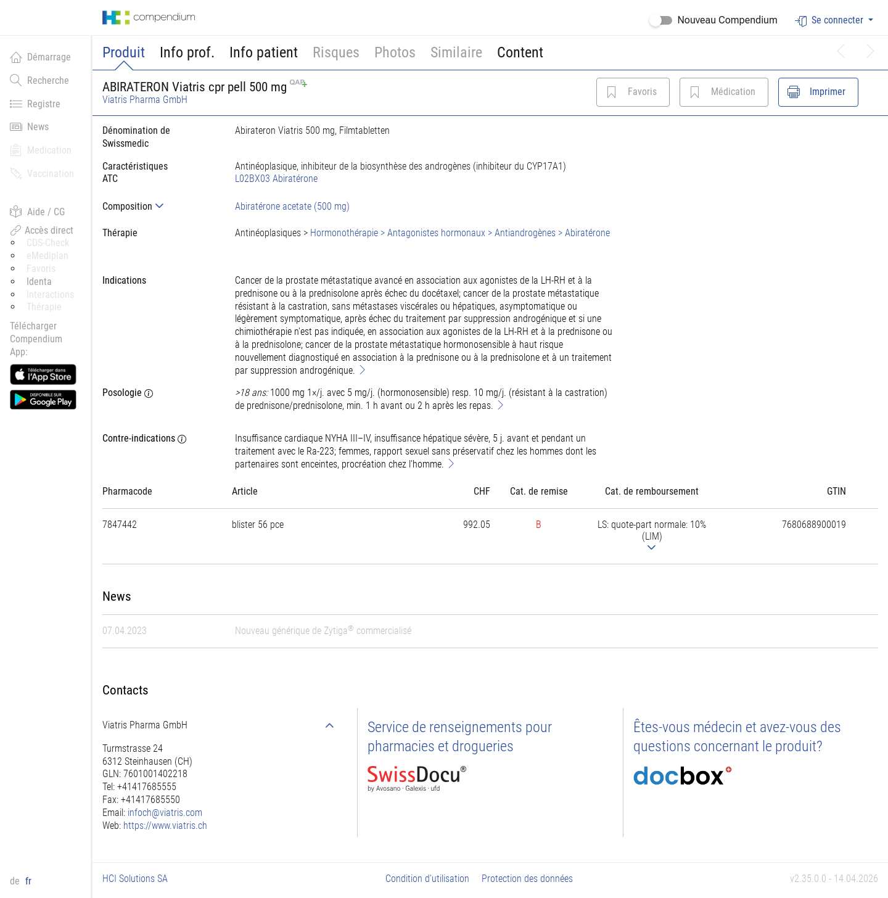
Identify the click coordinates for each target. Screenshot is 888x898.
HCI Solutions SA (135, 878)
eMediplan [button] (47, 256)
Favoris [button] (41, 268)
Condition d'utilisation (427, 878)
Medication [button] (41, 150)
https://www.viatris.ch (165, 825)
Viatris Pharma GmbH (144, 99)
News (29, 126)
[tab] (158, 206)
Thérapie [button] (44, 307)
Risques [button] (336, 52)
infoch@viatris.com (165, 812)
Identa (39, 281)
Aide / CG (37, 211)
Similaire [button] (456, 52)
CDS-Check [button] (48, 243)
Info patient (263, 52)
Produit (123, 52)
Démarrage (40, 57)
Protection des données (527, 878)
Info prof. (187, 52)
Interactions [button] (50, 294)
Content (520, 52)
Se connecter (830, 20)
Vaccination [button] (42, 173)
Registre (35, 103)
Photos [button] (395, 52)
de (16, 881)
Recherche (39, 80)
